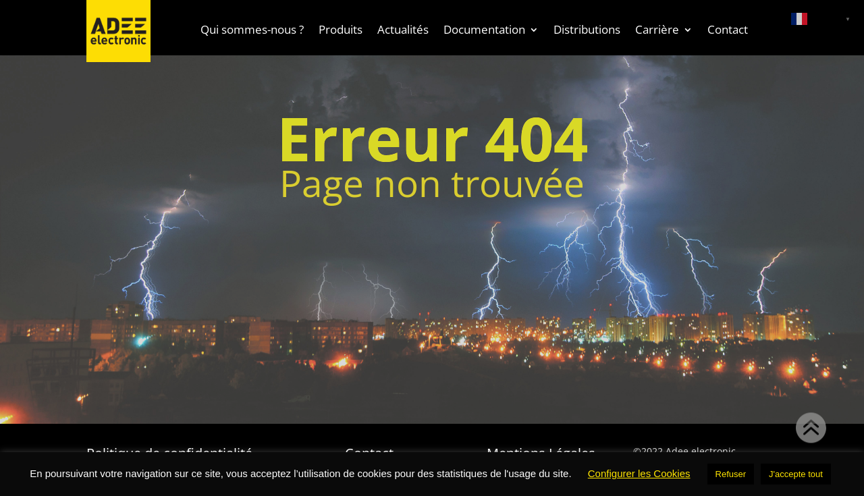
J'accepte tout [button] (796, 474)
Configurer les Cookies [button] (639, 473)
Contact (369, 451)
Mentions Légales (541, 451)
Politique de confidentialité (169, 451)
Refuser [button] (731, 474)
